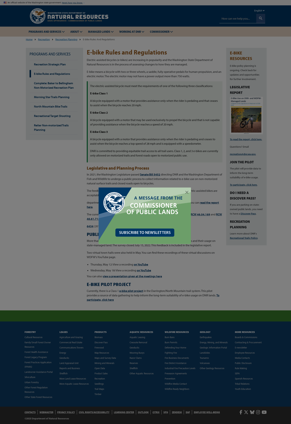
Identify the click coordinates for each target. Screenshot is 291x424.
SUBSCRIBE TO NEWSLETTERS (145, 232)
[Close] (187, 192)
